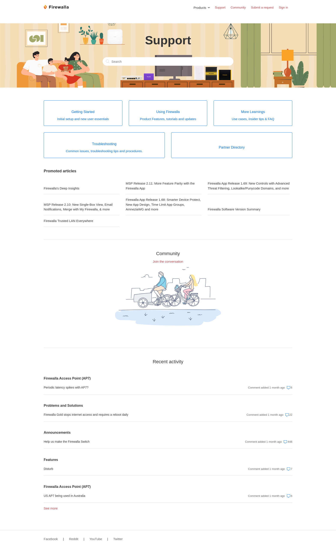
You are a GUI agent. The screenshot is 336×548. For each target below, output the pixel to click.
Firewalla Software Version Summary (234, 209)
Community (238, 7)
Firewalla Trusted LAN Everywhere (68, 221)
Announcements (57, 432)
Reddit (73, 539)
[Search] (168, 61)
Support (220, 7)
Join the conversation (168, 261)
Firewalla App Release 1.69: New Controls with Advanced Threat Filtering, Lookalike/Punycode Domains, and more (249, 186)
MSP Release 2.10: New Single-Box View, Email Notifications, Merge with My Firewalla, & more (78, 207)
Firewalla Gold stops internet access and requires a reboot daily (86, 414)
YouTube (95, 539)
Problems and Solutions (63, 405)
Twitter (118, 539)
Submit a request (262, 7)
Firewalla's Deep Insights (61, 188)
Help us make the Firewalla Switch (67, 441)
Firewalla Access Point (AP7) (67, 378)
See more (51, 508)
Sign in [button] (283, 7)
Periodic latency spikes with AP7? (66, 387)
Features (51, 460)
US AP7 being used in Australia (64, 495)
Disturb (48, 469)
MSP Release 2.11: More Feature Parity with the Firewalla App (160, 186)
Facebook (51, 539)
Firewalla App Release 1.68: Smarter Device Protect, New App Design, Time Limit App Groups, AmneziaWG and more (163, 204)
